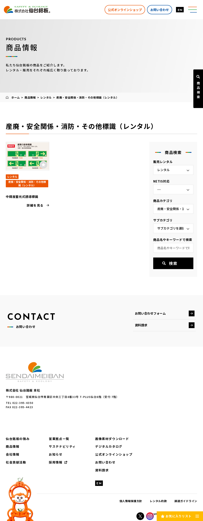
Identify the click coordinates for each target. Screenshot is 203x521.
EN (180, 10)
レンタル (46, 97)
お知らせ (55, 454)
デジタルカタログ (108, 446)
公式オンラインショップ (125, 9)
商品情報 (30, 97)
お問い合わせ (159, 9)
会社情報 (12, 454)
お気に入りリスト (178, 516)
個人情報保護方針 (130, 501)
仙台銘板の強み (18, 438)
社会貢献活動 (16, 462)
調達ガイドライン (185, 501)
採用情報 (55, 462)
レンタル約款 (158, 501)
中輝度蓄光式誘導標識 (22, 196)
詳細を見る (35, 205)
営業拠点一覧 (59, 438)
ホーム (15, 97)
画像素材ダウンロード (112, 438)
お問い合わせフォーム (150, 313)
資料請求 (141, 325)
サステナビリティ (62, 446)
